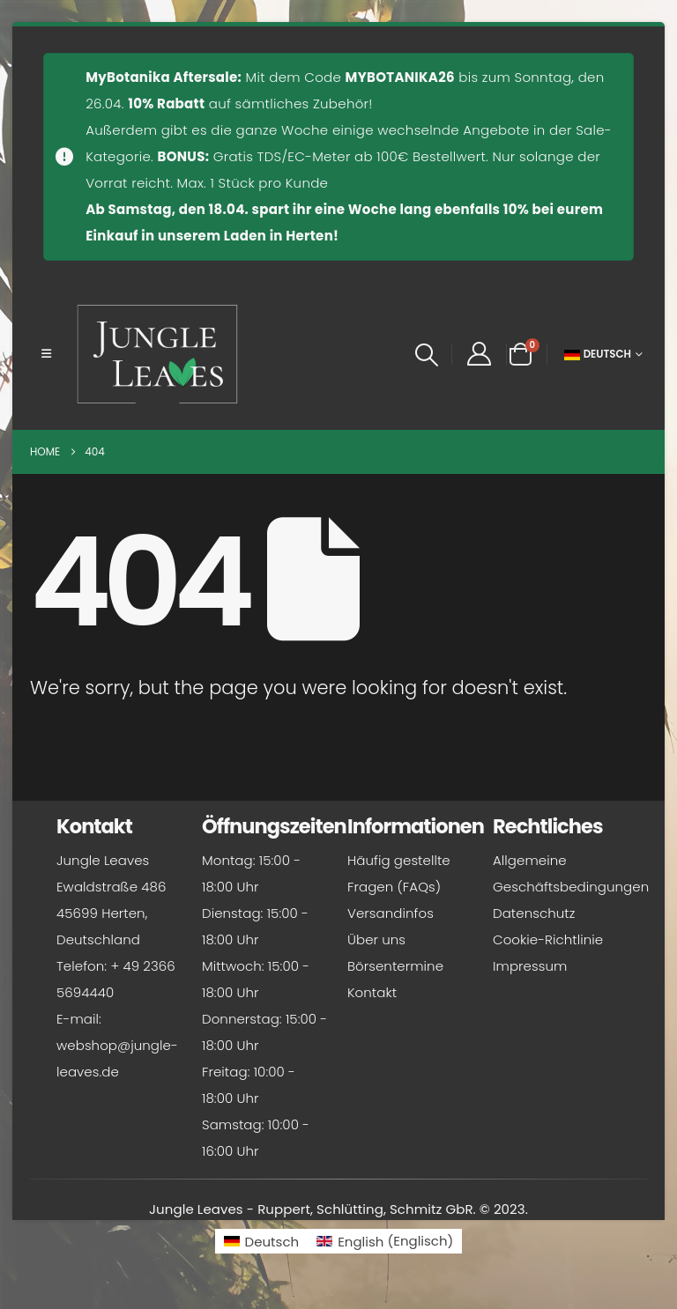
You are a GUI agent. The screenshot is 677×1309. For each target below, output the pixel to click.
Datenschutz (534, 913)
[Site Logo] (158, 354)
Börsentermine (395, 966)
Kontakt (372, 992)
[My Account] (479, 354)
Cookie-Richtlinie (548, 939)
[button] (46, 354)
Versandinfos (390, 913)
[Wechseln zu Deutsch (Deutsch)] (262, 1241)
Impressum (530, 966)
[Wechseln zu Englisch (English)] (385, 1241)
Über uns (376, 939)
